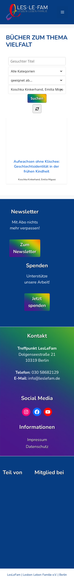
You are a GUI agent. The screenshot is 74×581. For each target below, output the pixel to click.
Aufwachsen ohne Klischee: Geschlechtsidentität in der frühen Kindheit (36, 148)
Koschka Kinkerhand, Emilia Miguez (37, 179)
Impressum (37, 439)
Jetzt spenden (37, 302)
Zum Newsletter (24, 248)
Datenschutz (37, 446)
